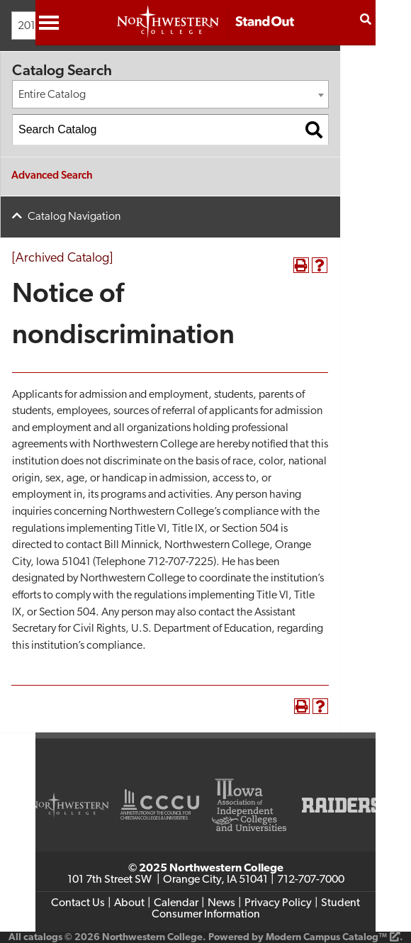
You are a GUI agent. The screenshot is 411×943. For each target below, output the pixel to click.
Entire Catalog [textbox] (52, 95)
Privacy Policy (278, 903)
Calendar (176, 903)
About (129, 903)
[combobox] (170, 94)
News (221, 903)
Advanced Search (52, 176)
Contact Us (78, 903)
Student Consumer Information (256, 909)
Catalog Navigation (74, 217)
